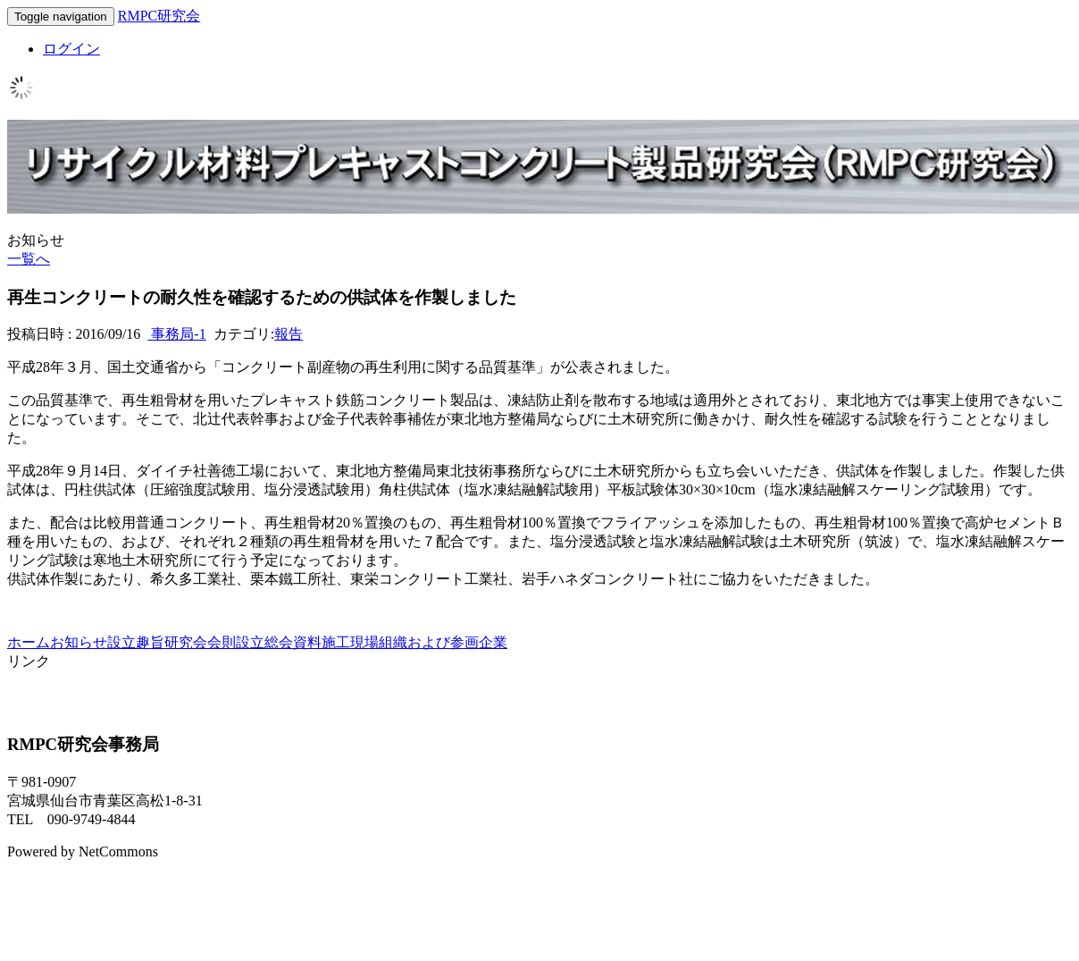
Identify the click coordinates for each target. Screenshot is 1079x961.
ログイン (71, 48)
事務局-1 (176, 333)
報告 (288, 333)
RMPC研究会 (159, 15)
